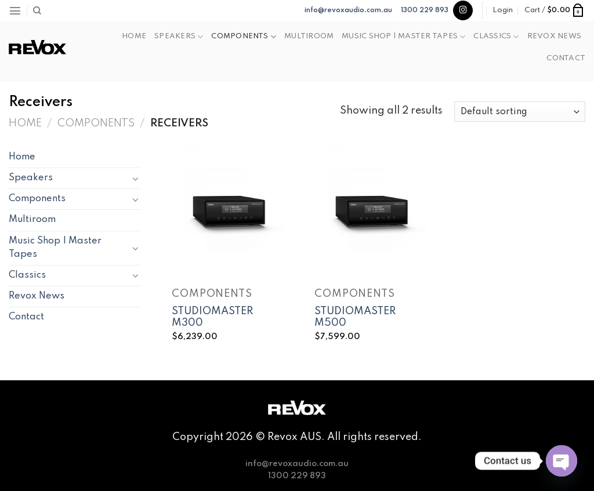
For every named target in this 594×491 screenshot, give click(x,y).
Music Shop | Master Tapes (403, 36)
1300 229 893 (424, 10)
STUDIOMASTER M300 (212, 317)
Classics (496, 36)
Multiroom (309, 36)
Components (243, 36)
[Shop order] (519, 111)
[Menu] (15, 10)
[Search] (37, 11)
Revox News (554, 36)
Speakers (178, 36)
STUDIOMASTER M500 (355, 317)
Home (134, 36)
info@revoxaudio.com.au (348, 10)
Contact (565, 58)
